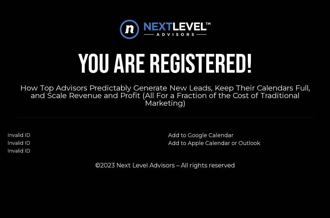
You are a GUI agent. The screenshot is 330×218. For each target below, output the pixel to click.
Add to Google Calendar (200, 135)
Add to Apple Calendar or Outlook (214, 143)
